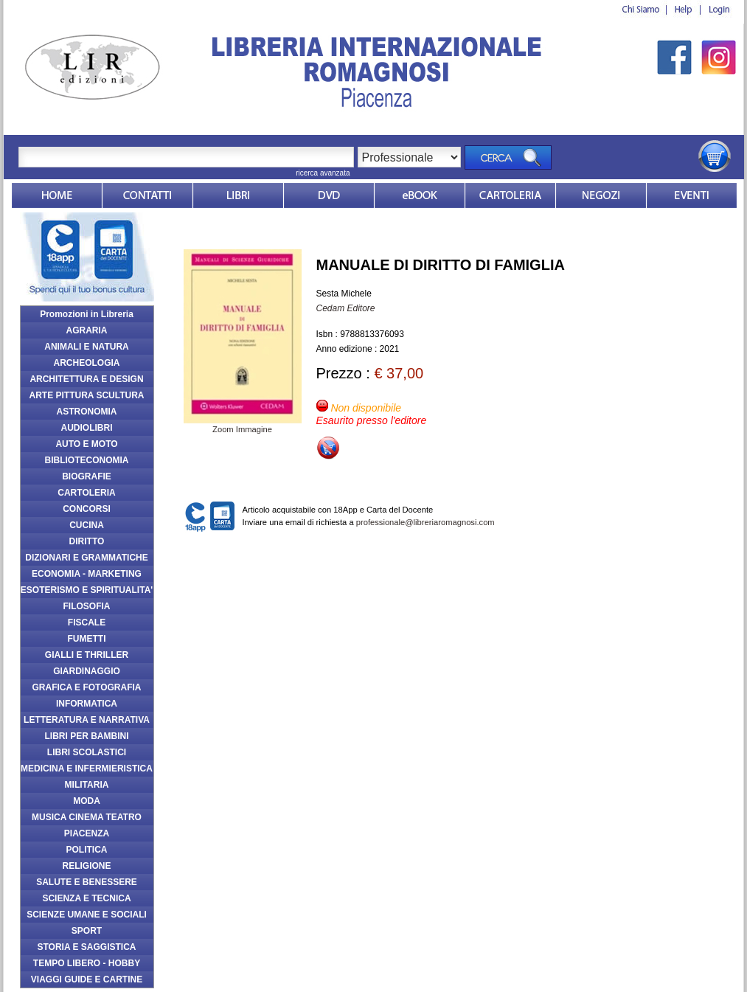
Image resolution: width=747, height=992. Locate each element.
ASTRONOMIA (87, 411)
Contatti (147, 195)
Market (510, 195)
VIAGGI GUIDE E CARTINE (86, 979)
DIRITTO (87, 541)
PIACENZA (86, 833)
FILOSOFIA (87, 606)
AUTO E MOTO (86, 444)
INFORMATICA (86, 703)
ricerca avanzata (323, 173)
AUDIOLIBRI (87, 428)
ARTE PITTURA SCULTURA (87, 395)
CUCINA (86, 525)
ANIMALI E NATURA (86, 346)
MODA (86, 801)
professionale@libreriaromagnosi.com (425, 522)
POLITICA (87, 849)
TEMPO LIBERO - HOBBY (86, 963)
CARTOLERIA (86, 493)
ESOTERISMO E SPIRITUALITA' (87, 590)
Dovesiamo (601, 195)
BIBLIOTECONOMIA (87, 460)
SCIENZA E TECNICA (86, 898)
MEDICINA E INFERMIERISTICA (87, 768)
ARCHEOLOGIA (87, 363)
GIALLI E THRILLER (86, 655)
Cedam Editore (345, 308)
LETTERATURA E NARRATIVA (87, 720)
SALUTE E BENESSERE (86, 882)
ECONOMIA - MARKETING (87, 574)
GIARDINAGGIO (86, 671)
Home (57, 195)
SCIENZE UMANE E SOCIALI (87, 914)
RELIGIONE (86, 866)
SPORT (87, 931)
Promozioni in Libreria (86, 314)
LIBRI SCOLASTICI (86, 752)
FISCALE (86, 622)
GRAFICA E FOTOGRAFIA (87, 687)
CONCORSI (87, 509)
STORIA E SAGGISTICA (86, 947)
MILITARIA (87, 785)
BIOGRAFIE (86, 476)
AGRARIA (87, 330)
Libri (238, 195)
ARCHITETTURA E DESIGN (86, 379)
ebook (420, 195)
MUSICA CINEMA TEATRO (87, 817)
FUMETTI (87, 639)
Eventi (692, 195)
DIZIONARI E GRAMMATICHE (86, 557)
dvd (329, 195)
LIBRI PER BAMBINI (87, 736)
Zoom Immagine (243, 425)
